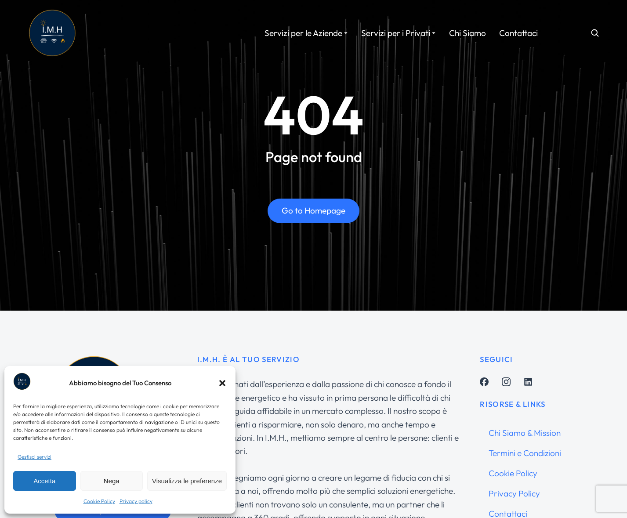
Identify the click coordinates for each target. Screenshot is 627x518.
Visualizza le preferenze (187, 481)
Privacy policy (136, 501)
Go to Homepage (313, 216)
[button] (222, 383)
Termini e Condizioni (525, 453)
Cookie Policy (99, 501)
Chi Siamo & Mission (525, 432)
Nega (112, 481)
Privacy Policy (514, 493)
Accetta (44, 481)
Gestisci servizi (34, 456)
